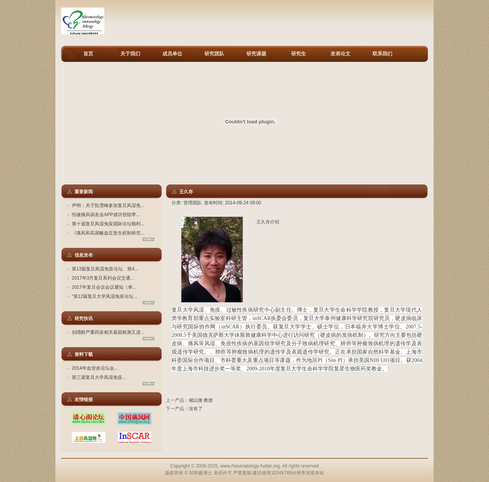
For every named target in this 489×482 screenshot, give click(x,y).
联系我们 (382, 54)
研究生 (298, 54)
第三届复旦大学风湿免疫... (99, 377)
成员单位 (172, 54)
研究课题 (256, 54)
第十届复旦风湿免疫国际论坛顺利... (108, 223)
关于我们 (130, 54)
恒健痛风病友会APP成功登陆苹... (106, 214)
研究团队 (214, 54)
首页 (88, 54)
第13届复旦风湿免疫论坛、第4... (105, 269)
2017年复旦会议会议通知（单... (104, 287)
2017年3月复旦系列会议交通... (103, 278)
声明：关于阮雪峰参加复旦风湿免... (108, 205)
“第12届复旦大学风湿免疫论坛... (104, 296)
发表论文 (340, 54)
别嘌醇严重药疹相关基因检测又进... (108, 332)
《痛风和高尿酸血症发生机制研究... (108, 233)
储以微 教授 (201, 400)
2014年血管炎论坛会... (95, 368)
